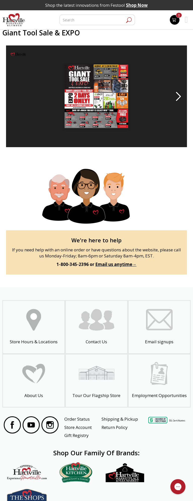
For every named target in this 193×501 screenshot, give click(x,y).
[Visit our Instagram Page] (50, 425)
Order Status (77, 419)
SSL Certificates (177, 420)
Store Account (78, 427)
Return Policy (115, 427)
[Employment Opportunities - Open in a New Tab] (159, 381)
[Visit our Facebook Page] (12, 425)
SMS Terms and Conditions (165, 490)
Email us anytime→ (115, 264)
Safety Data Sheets (81, 490)
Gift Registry (76, 435)
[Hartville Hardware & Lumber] (13, 20)
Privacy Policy (52, 490)
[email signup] (159, 327)
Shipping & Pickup (120, 419)
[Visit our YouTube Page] (31, 425)
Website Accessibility (23, 490)
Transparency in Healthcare (120, 490)
